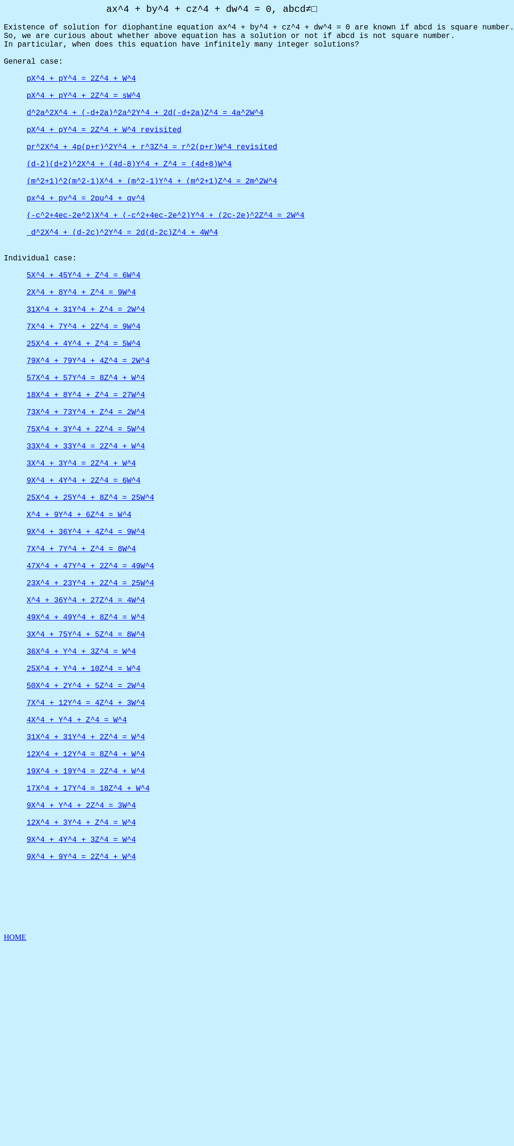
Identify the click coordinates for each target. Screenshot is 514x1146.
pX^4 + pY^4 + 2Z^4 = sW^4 (83, 116)
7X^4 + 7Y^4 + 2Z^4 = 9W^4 (83, 398)
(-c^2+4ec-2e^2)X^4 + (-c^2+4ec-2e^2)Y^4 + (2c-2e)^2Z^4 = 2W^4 (166, 262)
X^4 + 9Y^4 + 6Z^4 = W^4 (79, 628)
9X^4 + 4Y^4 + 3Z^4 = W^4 (81, 1025)
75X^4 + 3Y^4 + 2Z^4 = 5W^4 (86, 523)
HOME (15, 1138)
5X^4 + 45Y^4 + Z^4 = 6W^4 (83, 335)
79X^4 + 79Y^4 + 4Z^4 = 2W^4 (88, 440)
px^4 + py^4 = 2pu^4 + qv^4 (86, 241)
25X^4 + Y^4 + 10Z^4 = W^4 (83, 816)
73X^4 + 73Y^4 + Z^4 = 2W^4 (86, 502)
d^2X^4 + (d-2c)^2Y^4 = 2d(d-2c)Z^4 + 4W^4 (122, 283)
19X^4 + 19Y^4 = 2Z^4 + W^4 (86, 941)
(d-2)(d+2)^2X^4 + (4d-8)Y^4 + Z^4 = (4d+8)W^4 (129, 199)
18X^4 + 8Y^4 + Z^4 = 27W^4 (86, 482)
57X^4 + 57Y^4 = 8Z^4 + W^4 (86, 461)
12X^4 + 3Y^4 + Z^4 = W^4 (81, 1004)
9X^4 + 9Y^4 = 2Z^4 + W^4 (81, 1046)
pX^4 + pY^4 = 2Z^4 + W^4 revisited (104, 158)
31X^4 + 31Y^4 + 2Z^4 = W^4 (86, 900)
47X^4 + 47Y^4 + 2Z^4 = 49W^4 (90, 691)
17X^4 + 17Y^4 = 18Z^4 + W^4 (88, 962)
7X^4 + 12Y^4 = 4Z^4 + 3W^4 (86, 858)
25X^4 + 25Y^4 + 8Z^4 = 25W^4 (90, 607)
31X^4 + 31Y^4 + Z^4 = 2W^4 (86, 377)
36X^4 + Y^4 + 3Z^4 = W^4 (81, 795)
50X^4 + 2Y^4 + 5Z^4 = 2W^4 (86, 837)
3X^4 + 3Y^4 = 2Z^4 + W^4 (81, 565)
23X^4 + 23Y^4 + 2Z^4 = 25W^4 (90, 712)
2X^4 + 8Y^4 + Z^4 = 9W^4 (81, 356)
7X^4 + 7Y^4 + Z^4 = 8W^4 (81, 670)
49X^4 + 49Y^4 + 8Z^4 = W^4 (86, 753)
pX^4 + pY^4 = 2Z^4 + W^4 (81, 95)
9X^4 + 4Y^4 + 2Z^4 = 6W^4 (83, 586)
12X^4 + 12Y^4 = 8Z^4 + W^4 (86, 921)
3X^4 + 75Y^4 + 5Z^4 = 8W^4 (86, 774)
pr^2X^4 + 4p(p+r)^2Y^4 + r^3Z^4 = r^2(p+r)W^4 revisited (152, 178)
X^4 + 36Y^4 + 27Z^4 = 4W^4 (86, 732)
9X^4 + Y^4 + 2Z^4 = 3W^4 (81, 983)
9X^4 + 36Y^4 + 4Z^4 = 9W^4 (86, 649)
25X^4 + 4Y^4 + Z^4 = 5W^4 (83, 419)
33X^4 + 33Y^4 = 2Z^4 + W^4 (86, 544)
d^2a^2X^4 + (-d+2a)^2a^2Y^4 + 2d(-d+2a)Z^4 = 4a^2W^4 (145, 137)
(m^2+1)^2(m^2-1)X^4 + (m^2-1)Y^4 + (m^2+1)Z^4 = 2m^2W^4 (152, 220)
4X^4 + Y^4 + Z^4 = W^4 (77, 879)
